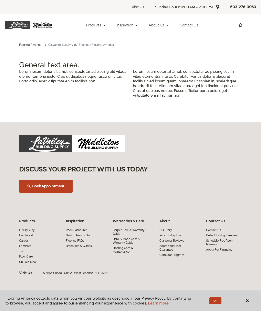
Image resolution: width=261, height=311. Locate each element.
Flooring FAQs (75, 240)
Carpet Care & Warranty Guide (129, 231)
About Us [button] (159, 25)
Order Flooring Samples (221, 235)
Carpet (23, 240)
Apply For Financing (219, 249)
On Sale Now (27, 262)
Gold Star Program (171, 254)
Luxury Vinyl (27, 230)
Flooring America (30, 44)
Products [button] (96, 25)
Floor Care (26, 256)
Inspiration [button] (127, 25)
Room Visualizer (76, 230)
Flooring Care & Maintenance (123, 249)
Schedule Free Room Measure (219, 242)
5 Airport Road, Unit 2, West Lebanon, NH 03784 (75, 273)
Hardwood (26, 235)
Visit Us (138, 7)
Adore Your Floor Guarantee (170, 247)
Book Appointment (45, 186)
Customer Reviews (171, 240)
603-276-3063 (243, 7)
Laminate (25, 246)
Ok (215, 300)
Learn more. (158, 303)
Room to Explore (170, 235)
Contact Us (189, 25)
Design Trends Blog (78, 235)
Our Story (165, 230)
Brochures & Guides (79, 246)
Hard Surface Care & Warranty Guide (126, 240)
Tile (21, 251)
